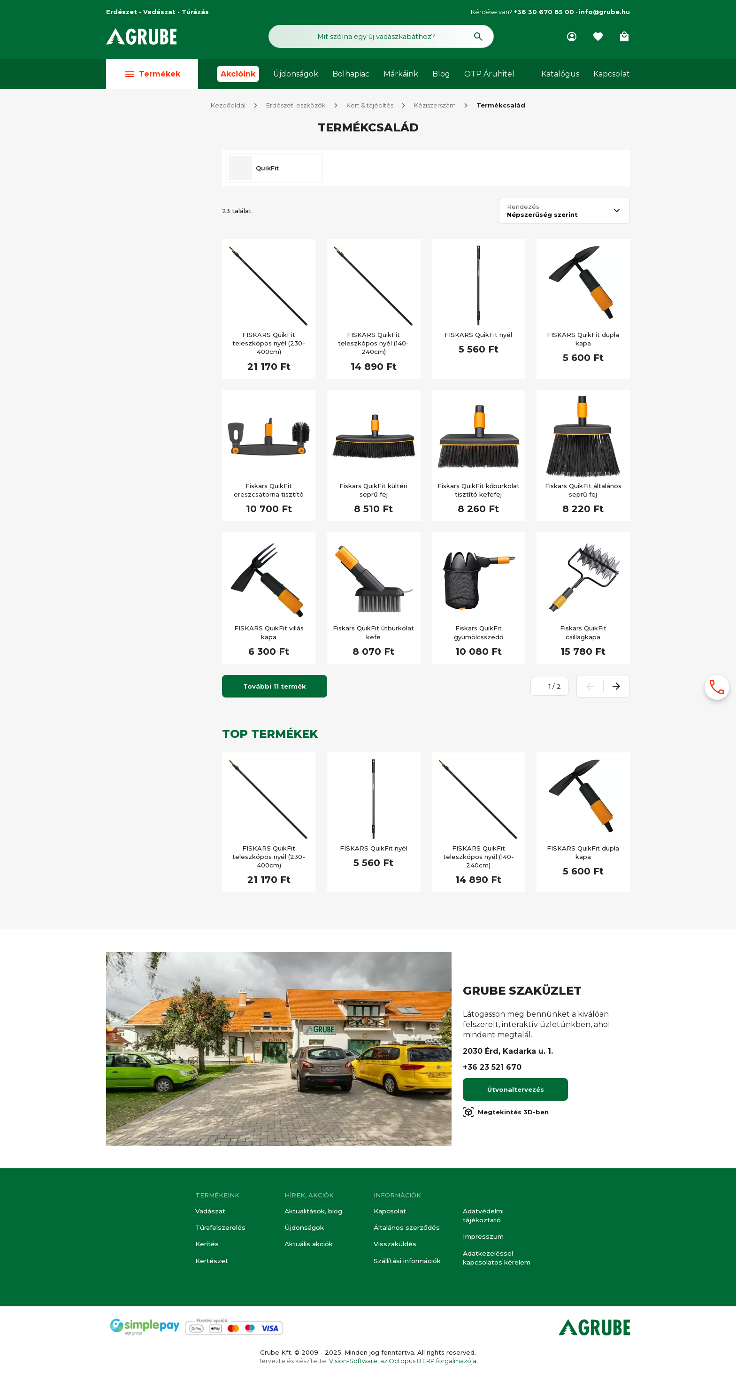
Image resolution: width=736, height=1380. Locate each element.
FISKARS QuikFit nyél (478, 336)
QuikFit (267, 170)
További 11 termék (274, 688)
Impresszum (482, 1238)
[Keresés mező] (381, 36)
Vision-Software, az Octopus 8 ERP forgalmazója (402, 1361)
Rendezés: (524, 209)
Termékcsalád (500, 107)
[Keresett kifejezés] (158, 259)
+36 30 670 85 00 (544, 11)
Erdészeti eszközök (296, 107)
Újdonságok (295, 75)
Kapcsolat (611, 75)
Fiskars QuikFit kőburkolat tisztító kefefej (478, 492)
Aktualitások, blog (312, 1214)
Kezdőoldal (228, 107)
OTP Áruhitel (489, 75)
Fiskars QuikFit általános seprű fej (583, 492)
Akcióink (238, 75)
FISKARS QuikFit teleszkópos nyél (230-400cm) (268, 345)
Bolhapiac (350, 75)
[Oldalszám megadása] (544, 688)
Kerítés (206, 1246)
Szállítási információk (407, 1261)
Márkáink (400, 75)
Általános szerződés (405, 1230)
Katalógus (560, 75)
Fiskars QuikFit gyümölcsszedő (478, 634)
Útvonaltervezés (515, 1091)
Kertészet (211, 1261)
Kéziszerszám (435, 107)
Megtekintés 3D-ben (506, 1113)
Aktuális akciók (308, 1246)
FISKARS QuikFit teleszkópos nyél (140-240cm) (373, 345)
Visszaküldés (394, 1246)
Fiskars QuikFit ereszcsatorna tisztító (269, 492)
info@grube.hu (604, 11)
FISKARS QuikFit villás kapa (269, 634)
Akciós (136, 286)
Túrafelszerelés (219, 1230)
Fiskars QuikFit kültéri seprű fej (373, 492)
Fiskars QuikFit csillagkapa (583, 634)
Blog (441, 75)
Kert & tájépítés (369, 107)
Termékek (152, 76)
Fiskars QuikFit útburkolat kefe (373, 634)
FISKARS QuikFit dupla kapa (583, 341)
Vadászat (209, 1214)
